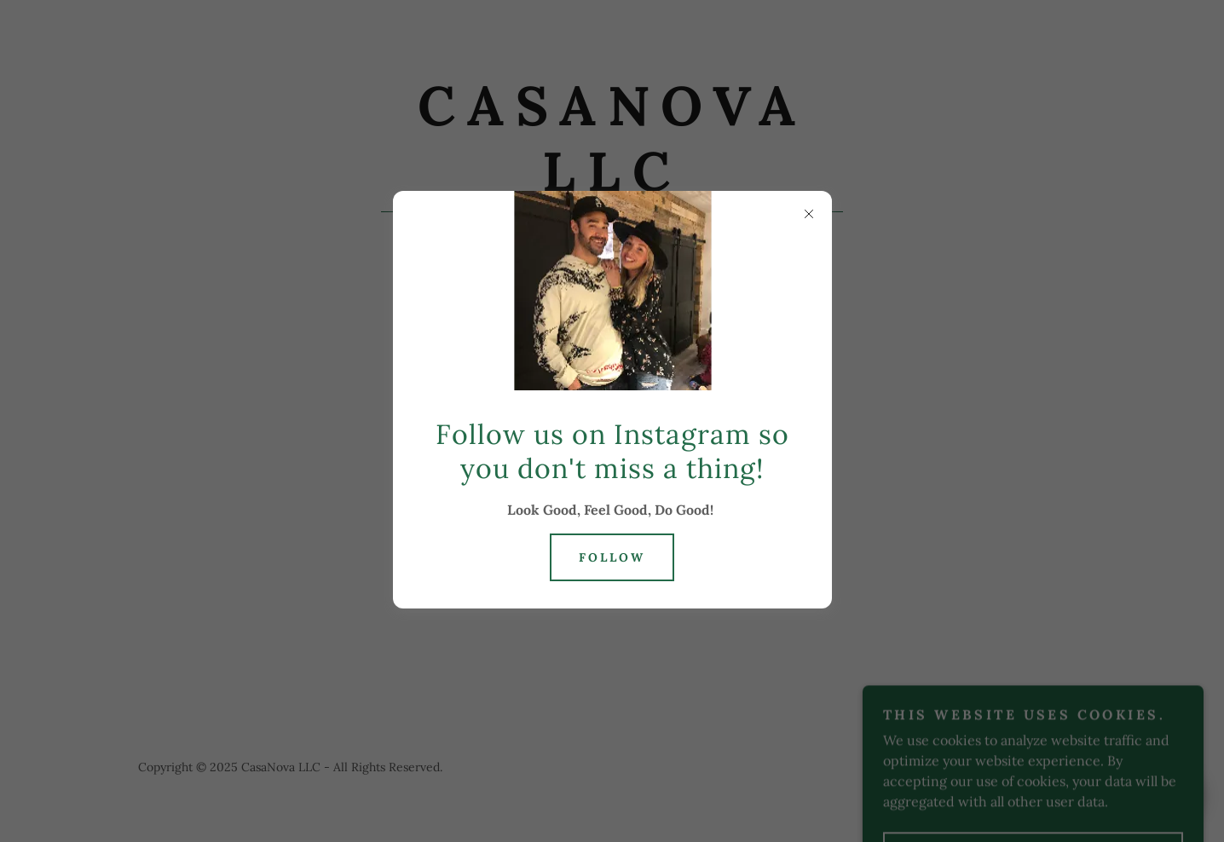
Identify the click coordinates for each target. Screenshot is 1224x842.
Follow (612, 557)
